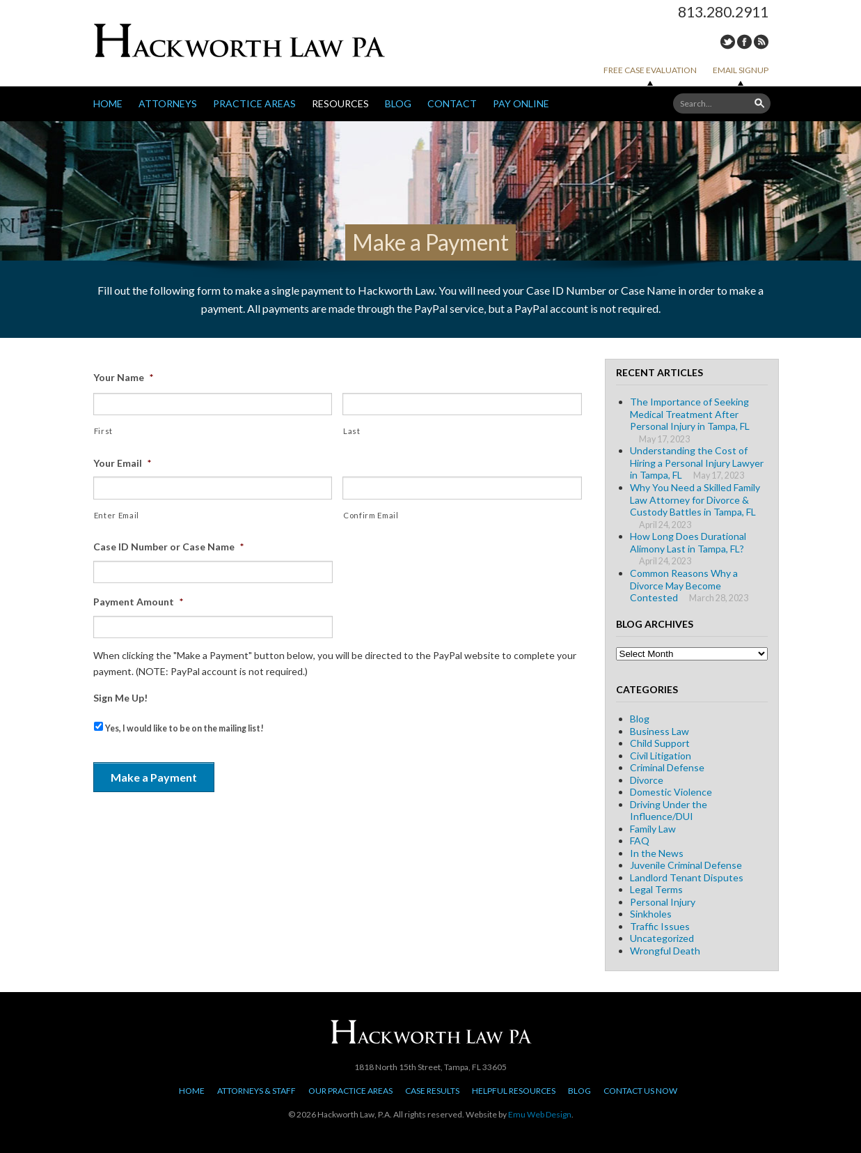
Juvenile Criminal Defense (686, 865)
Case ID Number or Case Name (168, 546)
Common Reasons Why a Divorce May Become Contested (684, 585)
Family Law (653, 829)
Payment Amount (138, 602)
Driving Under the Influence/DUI (668, 810)
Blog (398, 103)
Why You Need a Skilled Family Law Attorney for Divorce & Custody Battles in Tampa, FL (695, 499)
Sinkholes (651, 914)
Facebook (744, 41)
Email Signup (740, 70)
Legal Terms (656, 889)
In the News (657, 853)
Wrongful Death (665, 951)
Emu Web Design (539, 1114)
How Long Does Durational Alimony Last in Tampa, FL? (688, 542)
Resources (340, 103)
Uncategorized (662, 938)
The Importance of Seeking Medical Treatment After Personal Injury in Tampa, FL (690, 414)
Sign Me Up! (120, 698)
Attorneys (168, 103)
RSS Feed (761, 41)
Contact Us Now (640, 1090)
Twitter (727, 41)
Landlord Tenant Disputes (686, 877)
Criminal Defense (667, 767)
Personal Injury (662, 902)
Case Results (432, 1090)
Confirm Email (371, 515)
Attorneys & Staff (256, 1090)
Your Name (123, 377)
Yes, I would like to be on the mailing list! (184, 728)
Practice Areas (254, 103)
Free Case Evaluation (650, 70)
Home (108, 103)
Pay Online (521, 103)
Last (352, 430)
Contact (452, 103)
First (103, 430)
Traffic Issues (660, 926)
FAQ (639, 840)
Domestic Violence (671, 792)
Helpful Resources (513, 1090)
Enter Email (116, 515)
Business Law (659, 731)
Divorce (646, 780)
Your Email (122, 463)
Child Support (660, 743)
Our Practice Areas (350, 1090)
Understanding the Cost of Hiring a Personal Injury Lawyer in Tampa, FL (697, 462)
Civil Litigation (660, 755)
